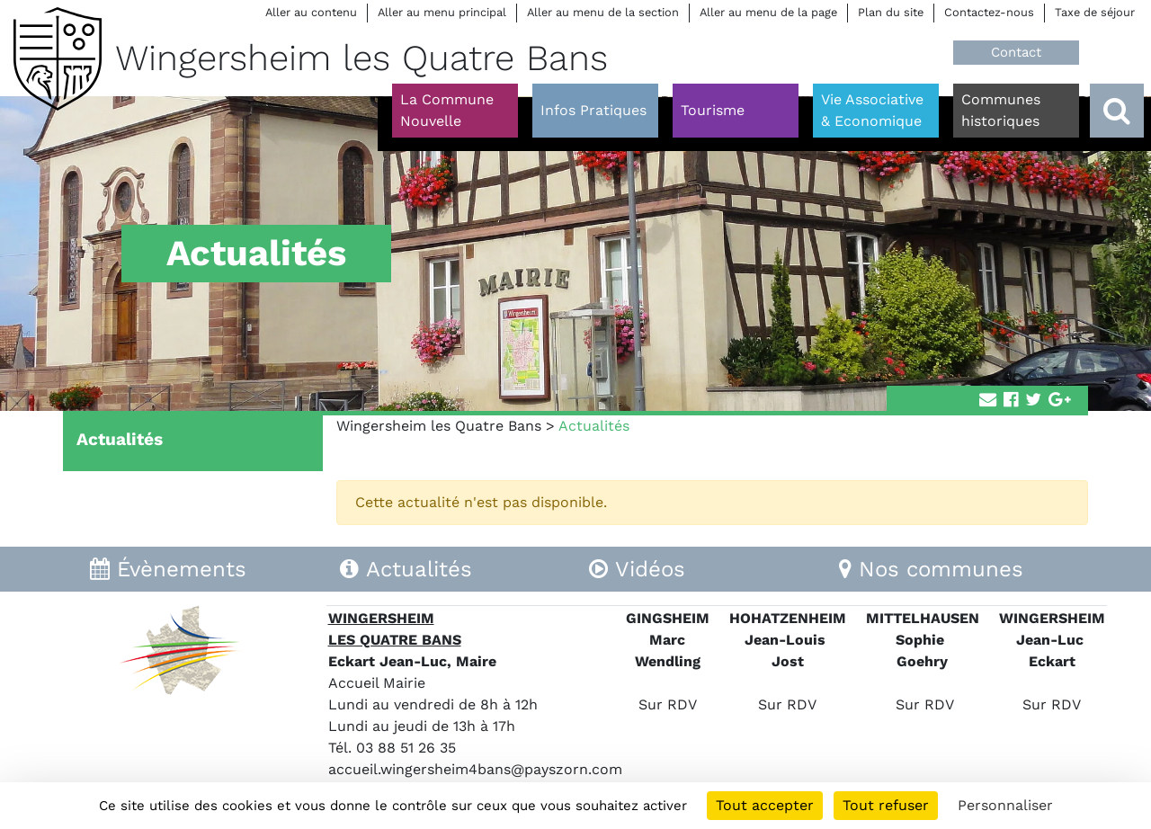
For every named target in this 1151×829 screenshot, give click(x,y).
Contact (1016, 52)
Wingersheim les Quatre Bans (438, 425)
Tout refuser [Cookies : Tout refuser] (886, 805)
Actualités (119, 439)
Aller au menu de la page (768, 12)
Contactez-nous (989, 12)
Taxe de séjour (1095, 12)
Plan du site (890, 12)
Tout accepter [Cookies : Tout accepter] (765, 805)
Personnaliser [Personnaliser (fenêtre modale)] (1005, 805)
